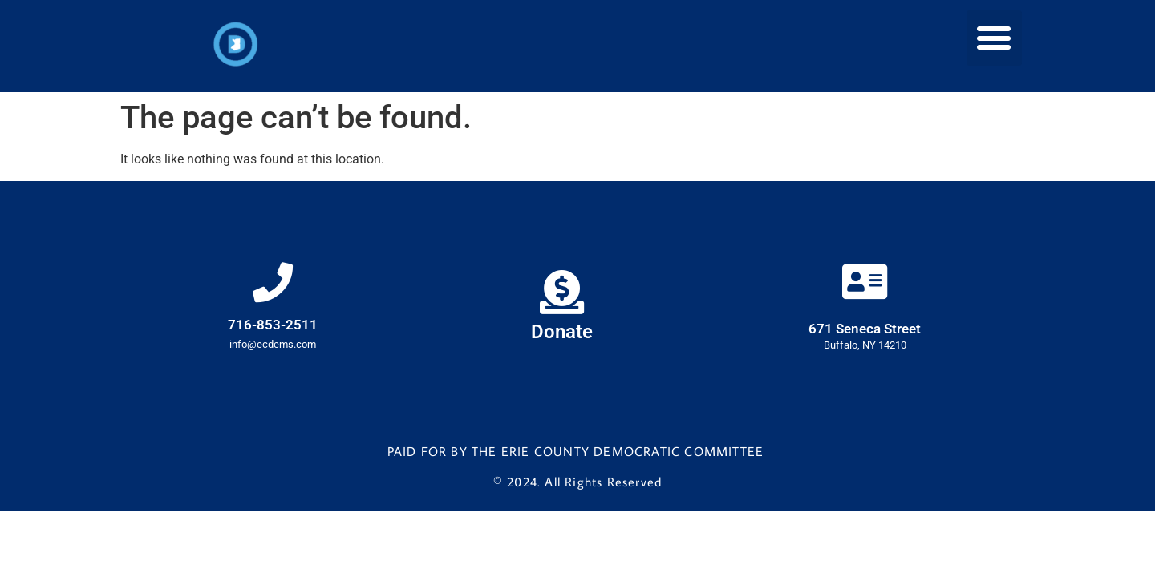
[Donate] (562, 292)
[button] (994, 38)
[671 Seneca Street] (865, 281)
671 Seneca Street (864, 329)
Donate (562, 332)
